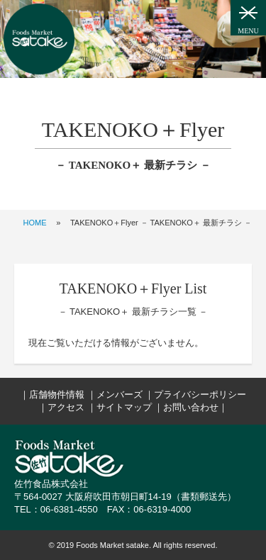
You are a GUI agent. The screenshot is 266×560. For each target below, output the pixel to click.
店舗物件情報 (56, 394)
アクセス (66, 407)
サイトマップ (124, 407)
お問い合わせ (190, 407)
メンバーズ (119, 394)
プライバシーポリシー (200, 394)
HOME (35, 222)
